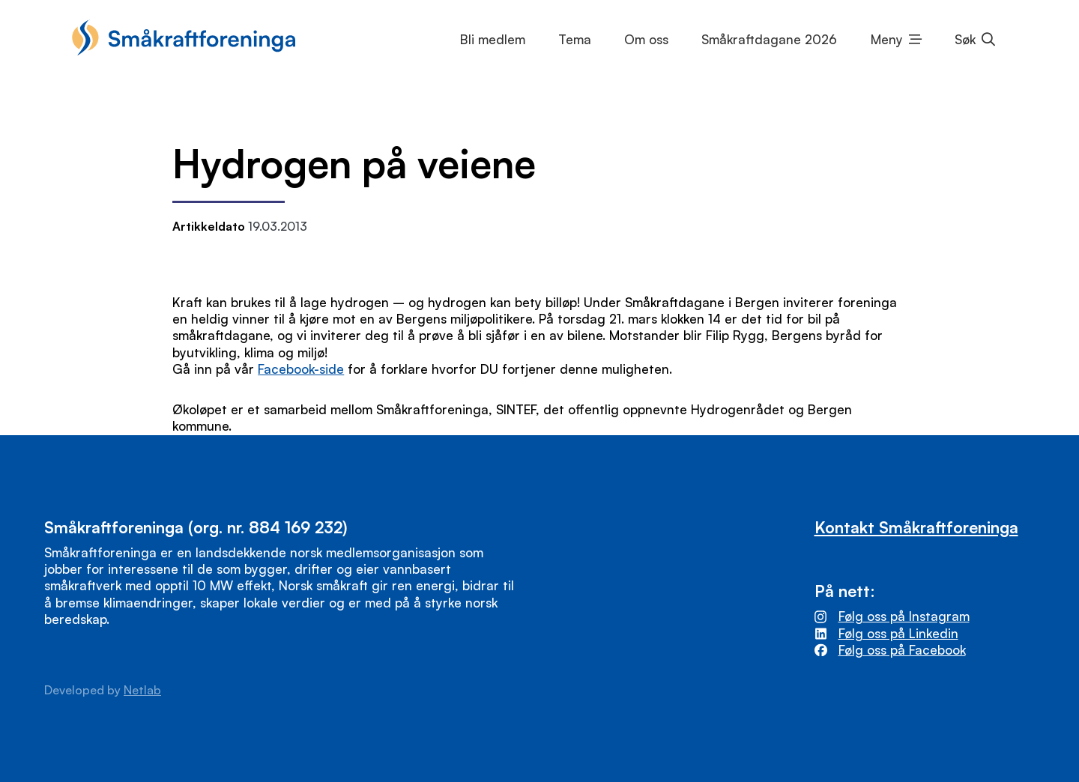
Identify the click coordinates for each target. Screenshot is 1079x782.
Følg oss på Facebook (902, 650)
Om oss (646, 39)
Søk (965, 39)
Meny (887, 39)
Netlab (142, 689)
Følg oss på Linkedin (898, 633)
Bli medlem (492, 39)
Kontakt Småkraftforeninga (916, 527)
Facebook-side (301, 369)
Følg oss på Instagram (904, 616)
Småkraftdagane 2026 (769, 39)
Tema (574, 39)
